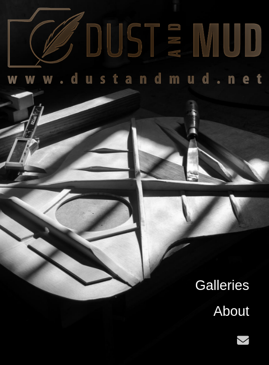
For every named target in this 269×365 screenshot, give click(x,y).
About (231, 311)
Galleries (222, 285)
